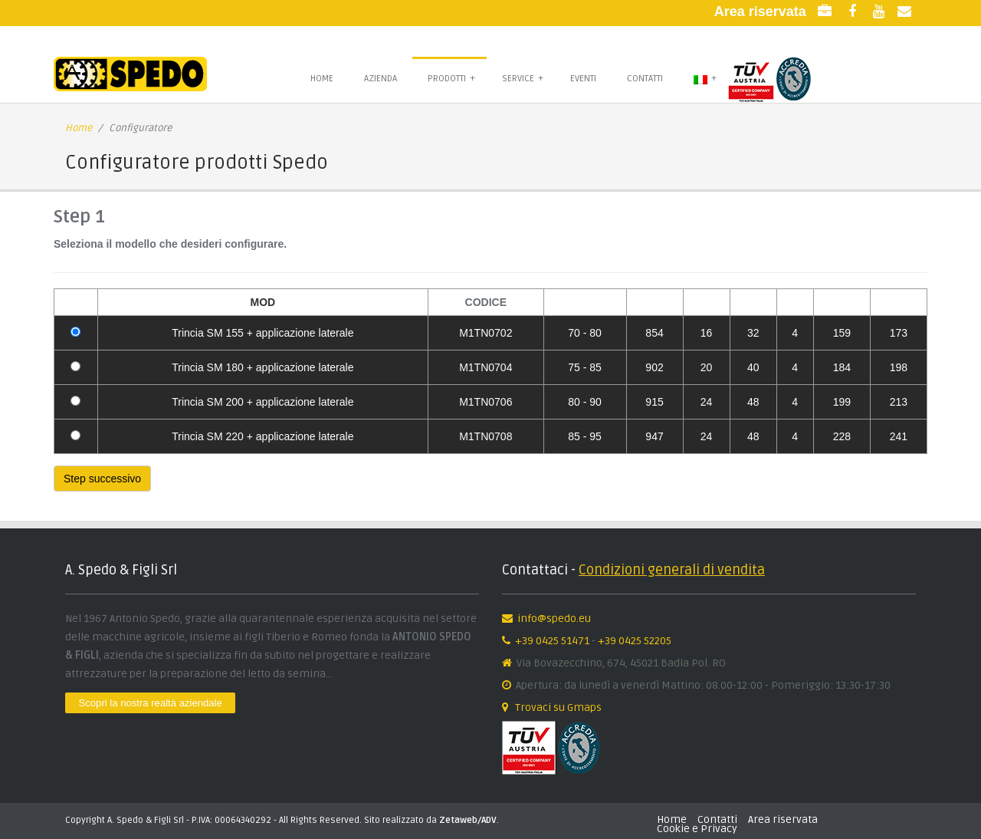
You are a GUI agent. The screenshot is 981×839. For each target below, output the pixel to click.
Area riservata (783, 819)
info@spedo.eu (554, 618)
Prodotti (451, 78)
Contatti (645, 78)
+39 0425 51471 (552, 640)
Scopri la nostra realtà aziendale (150, 703)
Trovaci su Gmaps (557, 707)
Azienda (380, 78)
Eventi (583, 78)
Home (321, 78)
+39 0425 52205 (634, 640)
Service (522, 78)
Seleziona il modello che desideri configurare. (170, 244)
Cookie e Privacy (697, 828)
